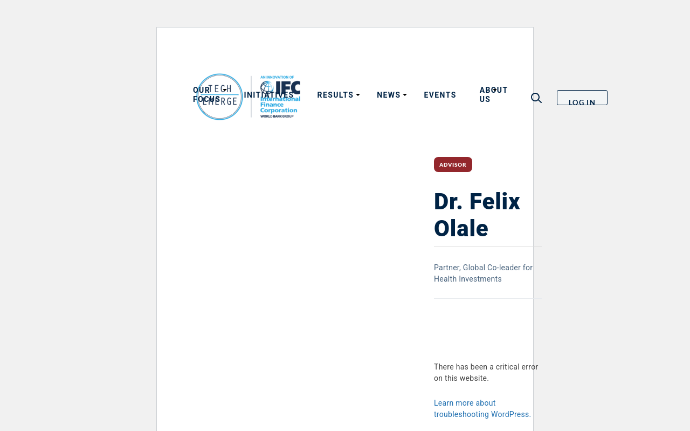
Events (440, 95)
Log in (582, 101)
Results (336, 95)
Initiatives (269, 95)
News (389, 95)
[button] (536, 98)
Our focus (206, 95)
